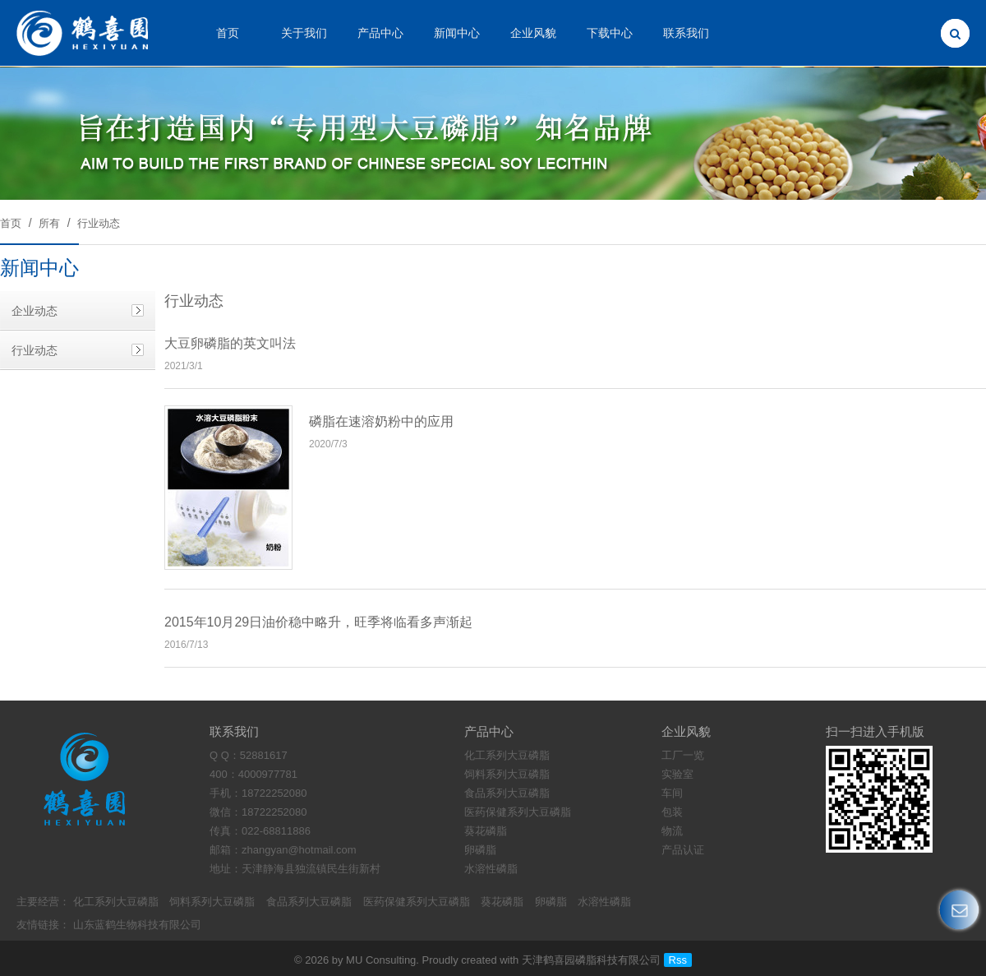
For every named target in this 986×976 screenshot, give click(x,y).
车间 (672, 793)
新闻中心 (457, 32)
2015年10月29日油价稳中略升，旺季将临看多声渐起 (318, 622)
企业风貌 (533, 32)
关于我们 (304, 32)
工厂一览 (682, 755)
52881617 (264, 755)
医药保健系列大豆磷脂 (416, 901)
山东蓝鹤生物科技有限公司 (137, 924)
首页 (227, 32)
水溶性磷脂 (604, 901)
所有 (49, 223)
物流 (672, 831)
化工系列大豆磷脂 (116, 901)
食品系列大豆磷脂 (309, 901)
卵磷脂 (551, 901)
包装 (672, 812)
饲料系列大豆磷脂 (212, 901)
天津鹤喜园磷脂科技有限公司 (591, 960)
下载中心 (610, 32)
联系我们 (686, 32)
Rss (678, 960)
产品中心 (380, 32)
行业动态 (98, 223)
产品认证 (682, 850)
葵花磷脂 (502, 901)
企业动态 (35, 310)
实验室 (677, 774)
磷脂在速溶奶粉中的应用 (381, 421)
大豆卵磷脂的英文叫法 (230, 343)
